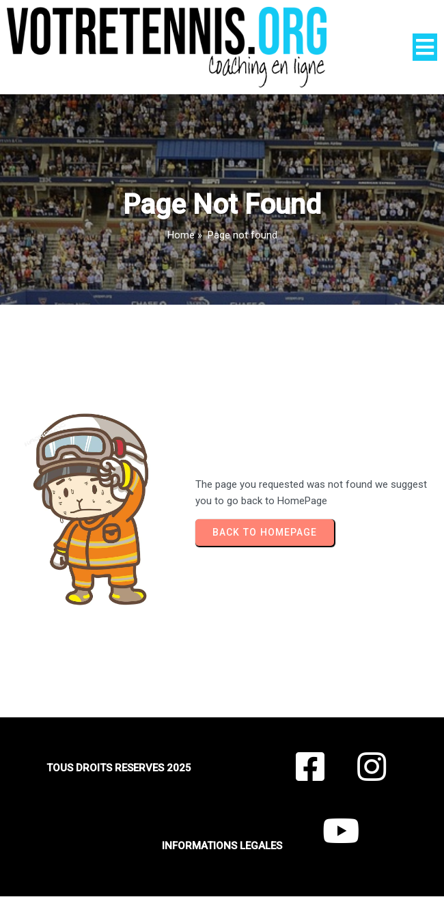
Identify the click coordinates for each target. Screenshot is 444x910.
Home (181, 235)
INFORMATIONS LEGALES (222, 846)
